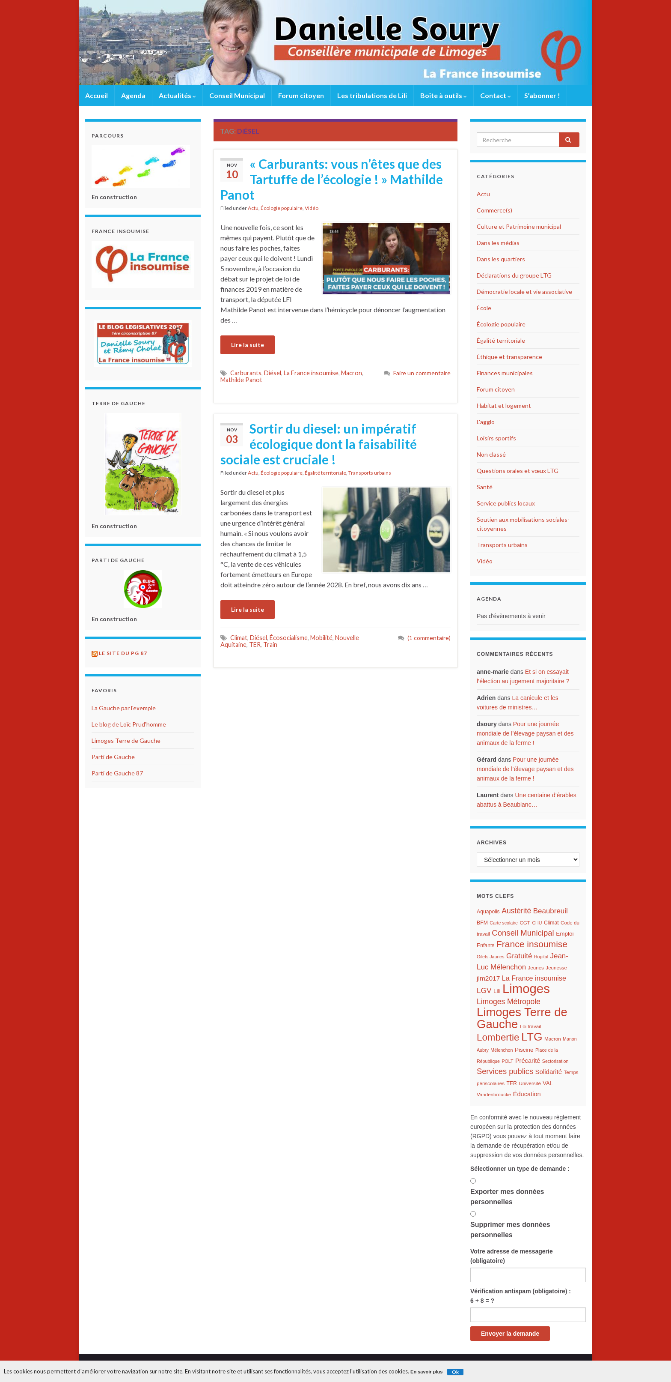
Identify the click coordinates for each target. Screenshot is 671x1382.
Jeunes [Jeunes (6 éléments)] (536, 967)
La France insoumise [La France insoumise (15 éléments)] (534, 978)
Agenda (133, 95)
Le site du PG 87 (123, 653)
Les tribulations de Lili (372, 95)
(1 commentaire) (429, 637)
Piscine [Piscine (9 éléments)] (524, 1050)
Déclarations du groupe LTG (514, 275)
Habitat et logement (504, 405)
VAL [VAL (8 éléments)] (547, 1083)
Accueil (96, 95)
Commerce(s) (494, 210)
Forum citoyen (301, 95)
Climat (238, 637)
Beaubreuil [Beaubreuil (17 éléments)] (550, 911)
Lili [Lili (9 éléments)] (497, 991)
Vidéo (311, 208)
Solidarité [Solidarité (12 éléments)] (548, 1071)
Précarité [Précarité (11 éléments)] (527, 1060)
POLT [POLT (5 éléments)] (507, 1061)
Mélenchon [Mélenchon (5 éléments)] (501, 1050)
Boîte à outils (443, 95)
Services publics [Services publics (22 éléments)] (505, 1071)
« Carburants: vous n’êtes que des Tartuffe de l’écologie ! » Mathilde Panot (331, 179)
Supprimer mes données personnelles (510, 1229)
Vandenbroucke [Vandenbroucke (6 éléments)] (494, 1094)
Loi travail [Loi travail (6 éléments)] (530, 1026)
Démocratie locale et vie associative (524, 291)
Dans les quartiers (501, 259)
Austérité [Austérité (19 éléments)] (516, 910)
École (484, 307)
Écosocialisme (289, 637)
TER (255, 644)
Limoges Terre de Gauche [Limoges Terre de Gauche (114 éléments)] (522, 1018)
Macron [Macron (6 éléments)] (552, 1038)
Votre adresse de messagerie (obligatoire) (511, 1256)
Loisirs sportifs (496, 438)
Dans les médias (498, 242)
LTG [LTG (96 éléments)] (532, 1036)
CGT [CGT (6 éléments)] (525, 922)
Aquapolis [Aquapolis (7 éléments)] (488, 912)
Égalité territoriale (325, 473)
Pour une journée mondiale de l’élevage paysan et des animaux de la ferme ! (525, 733)
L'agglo (486, 421)
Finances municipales (505, 373)
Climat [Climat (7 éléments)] (551, 923)
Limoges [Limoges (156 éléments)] (526, 988)
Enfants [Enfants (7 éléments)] (486, 945)
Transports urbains (369, 473)
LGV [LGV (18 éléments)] (484, 990)
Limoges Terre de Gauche (126, 740)
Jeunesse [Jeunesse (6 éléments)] (556, 967)
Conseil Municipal (237, 95)
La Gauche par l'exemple (124, 708)
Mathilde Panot (241, 379)
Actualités (177, 95)
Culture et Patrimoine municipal (519, 226)
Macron (351, 373)
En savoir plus (426, 1371)
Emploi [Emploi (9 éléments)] (564, 933)
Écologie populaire (282, 208)
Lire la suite (247, 344)
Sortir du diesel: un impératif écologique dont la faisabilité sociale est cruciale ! (318, 444)
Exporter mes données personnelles (507, 1197)
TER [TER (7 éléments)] (511, 1083)
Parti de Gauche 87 (117, 773)
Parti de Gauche (113, 756)
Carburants (245, 373)
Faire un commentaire (422, 373)
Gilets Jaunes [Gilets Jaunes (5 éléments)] (491, 956)
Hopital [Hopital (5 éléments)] (541, 956)
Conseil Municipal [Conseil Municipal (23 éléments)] (523, 932)
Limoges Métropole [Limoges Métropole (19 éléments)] (508, 1001)
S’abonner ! (542, 95)
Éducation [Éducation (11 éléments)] (527, 1094)
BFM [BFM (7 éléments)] (482, 923)
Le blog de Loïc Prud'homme (129, 724)
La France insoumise (311, 373)
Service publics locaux (506, 503)
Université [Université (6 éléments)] (529, 1083)
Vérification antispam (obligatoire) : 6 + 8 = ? (520, 1296)
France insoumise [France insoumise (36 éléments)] (531, 944)
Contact (495, 95)
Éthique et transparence (509, 356)
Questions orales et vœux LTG (517, 470)
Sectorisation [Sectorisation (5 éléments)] (555, 1061)
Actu (253, 208)
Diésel (272, 373)
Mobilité (321, 637)
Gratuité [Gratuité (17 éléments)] (519, 956)
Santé (485, 487)
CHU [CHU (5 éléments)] (537, 922)
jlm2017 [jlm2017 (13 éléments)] (488, 978)
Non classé (491, 454)
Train (270, 644)
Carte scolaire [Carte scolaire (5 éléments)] (504, 922)
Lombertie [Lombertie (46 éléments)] (498, 1037)
